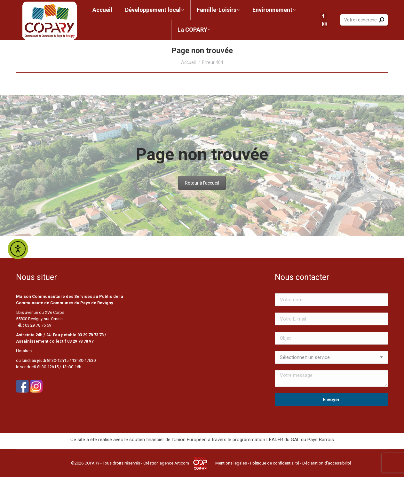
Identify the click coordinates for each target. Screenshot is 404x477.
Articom (181, 463)
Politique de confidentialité (274, 463)
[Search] (364, 20)
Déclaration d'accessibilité (326, 463)
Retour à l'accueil (202, 183)
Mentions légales (231, 463)
